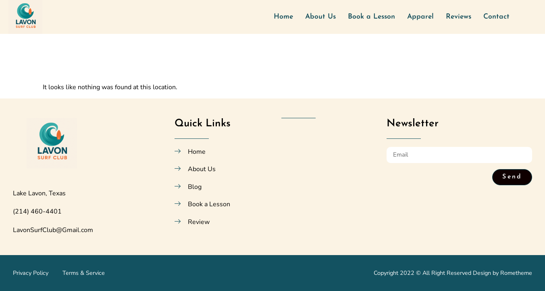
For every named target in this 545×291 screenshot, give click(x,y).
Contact (496, 16)
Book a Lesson (371, 16)
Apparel (420, 16)
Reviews (458, 16)
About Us (320, 16)
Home (283, 16)
